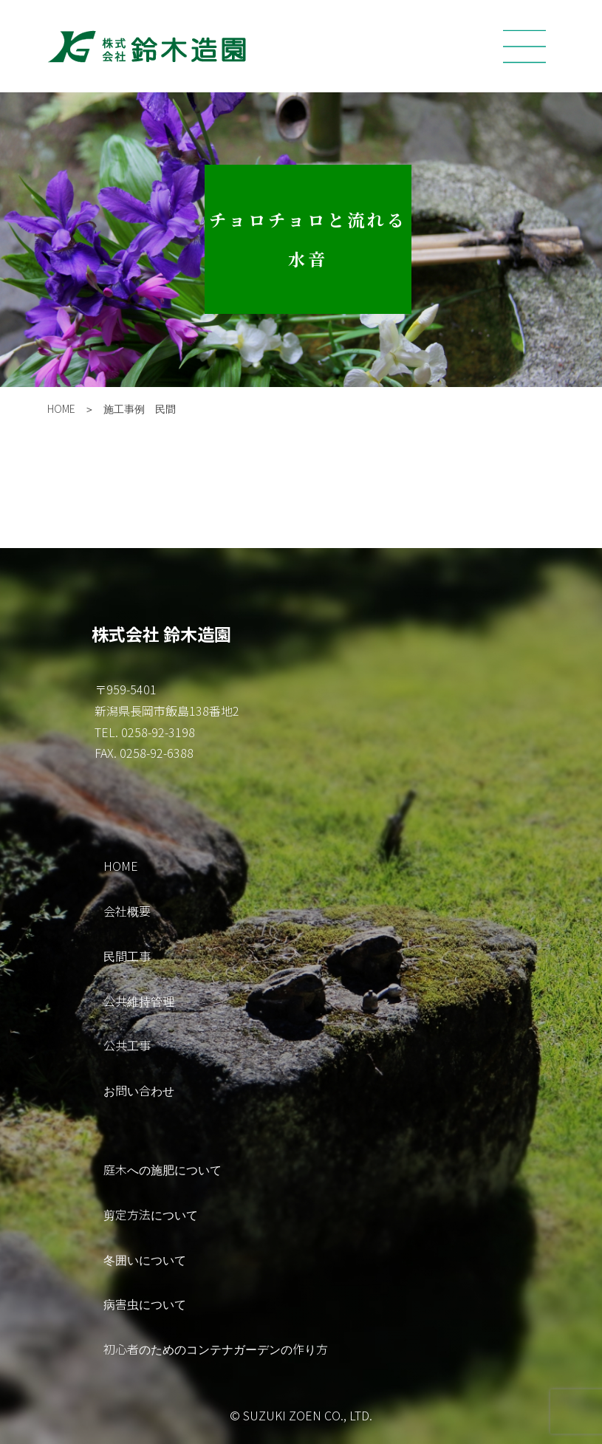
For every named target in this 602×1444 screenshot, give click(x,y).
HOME (61, 408)
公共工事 (127, 1045)
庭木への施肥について (162, 1169)
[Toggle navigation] (524, 46)
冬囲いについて (144, 1259)
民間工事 (127, 956)
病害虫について (144, 1304)
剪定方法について (150, 1214)
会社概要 (127, 911)
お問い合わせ (138, 1090)
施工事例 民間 (139, 408)
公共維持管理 (138, 1001)
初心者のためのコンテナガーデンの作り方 (215, 1349)
